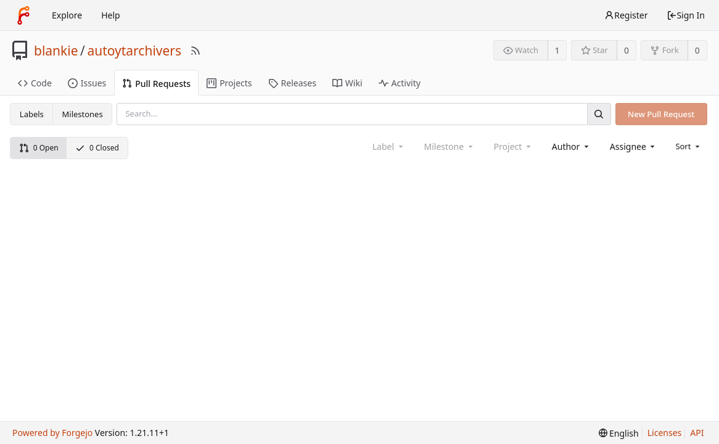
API (697, 432)
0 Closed (97, 147)
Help (110, 15)
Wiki (347, 83)
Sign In (686, 15)
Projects (229, 83)
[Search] (598, 114)
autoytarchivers (134, 50)
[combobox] (571, 146)
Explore (67, 15)
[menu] (688, 146)
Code (35, 83)
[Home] (23, 15)
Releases (292, 83)
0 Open (39, 147)
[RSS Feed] (195, 50)
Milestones (82, 114)
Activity (400, 83)
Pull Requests (156, 83)
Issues (87, 83)
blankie (56, 50)
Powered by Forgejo (52, 432)
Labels (32, 114)
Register (625, 15)
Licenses (664, 432)
